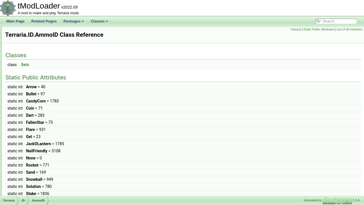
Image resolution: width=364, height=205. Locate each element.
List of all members (350, 29)
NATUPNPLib (29, 39)
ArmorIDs (35, 126)
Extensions (27, 32)
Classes (99, 21)
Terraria (24, 45)
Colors (33, 151)
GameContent (34, 83)
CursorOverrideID (41, 164)
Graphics (30, 95)
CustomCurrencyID (42, 170)
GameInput (31, 89)
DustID (33, 177)
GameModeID (38, 195)
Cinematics (31, 70)
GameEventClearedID (44, 189)
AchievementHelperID (44, 108)
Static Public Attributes (319, 29)
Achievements (34, 51)
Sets (96, 64)
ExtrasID (34, 183)
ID (25, 101)
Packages (73, 21)
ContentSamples (40, 158)
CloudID (34, 145)
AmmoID (34, 114)
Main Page (15, 21)
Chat (26, 64)
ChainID (34, 139)
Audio (27, 58)
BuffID (32, 133)
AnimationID (37, 120)
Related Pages (44, 21)
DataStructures (34, 76)
